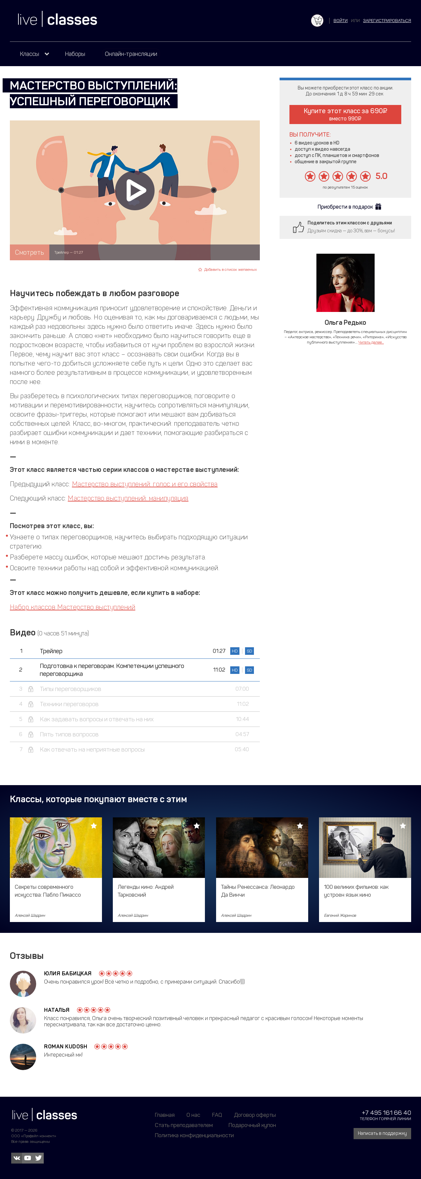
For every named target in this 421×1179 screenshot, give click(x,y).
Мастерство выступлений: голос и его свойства (145, 484)
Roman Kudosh (65, 1046)
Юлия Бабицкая (68, 973)
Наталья (57, 1010)
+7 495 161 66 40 (386, 1112)
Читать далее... (371, 342)
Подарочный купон (252, 1125)
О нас (193, 1115)
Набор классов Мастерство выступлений (72, 607)
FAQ (217, 1115)
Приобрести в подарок (345, 207)
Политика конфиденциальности (194, 1135)
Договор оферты (255, 1115)
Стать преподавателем (184, 1125)
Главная (165, 1115)
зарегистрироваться (387, 20)
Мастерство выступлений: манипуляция (128, 498)
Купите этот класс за (345, 114)
